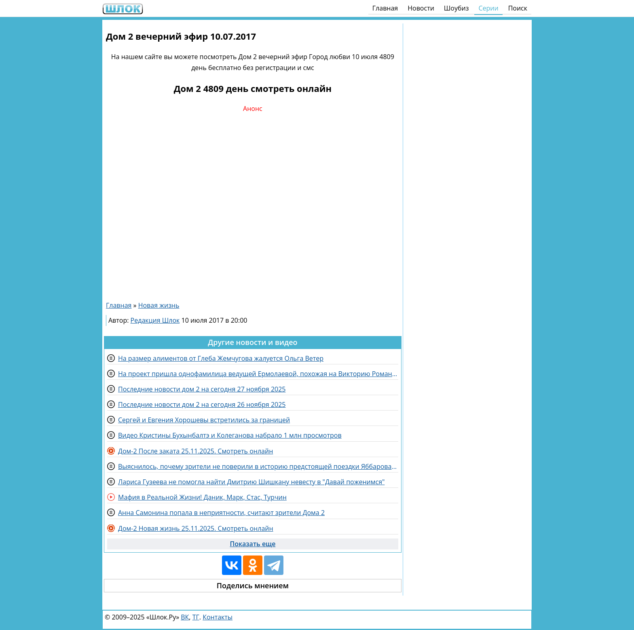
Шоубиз (456, 8)
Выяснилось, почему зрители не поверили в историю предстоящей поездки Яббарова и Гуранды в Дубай (258, 466)
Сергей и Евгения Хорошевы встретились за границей (204, 419)
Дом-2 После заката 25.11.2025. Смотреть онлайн (195, 451)
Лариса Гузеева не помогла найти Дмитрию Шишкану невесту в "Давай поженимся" (251, 481)
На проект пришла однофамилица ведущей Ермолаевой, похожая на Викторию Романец (258, 373)
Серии (488, 8)
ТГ (195, 617)
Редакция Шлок (155, 320)
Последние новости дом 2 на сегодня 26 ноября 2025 (201, 404)
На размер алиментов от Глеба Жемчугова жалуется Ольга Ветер (220, 358)
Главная (385, 8)
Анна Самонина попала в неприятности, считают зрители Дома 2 (221, 512)
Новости (421, 8)
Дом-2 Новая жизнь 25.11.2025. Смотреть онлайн (195, 528)
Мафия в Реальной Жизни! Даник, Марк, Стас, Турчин (202, 497)
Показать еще (252, 543)
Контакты (217, 617)
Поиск (517, 8)
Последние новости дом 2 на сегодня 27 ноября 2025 (201, 389)
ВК (185, 617)
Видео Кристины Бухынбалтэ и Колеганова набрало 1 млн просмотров (230, 435)
